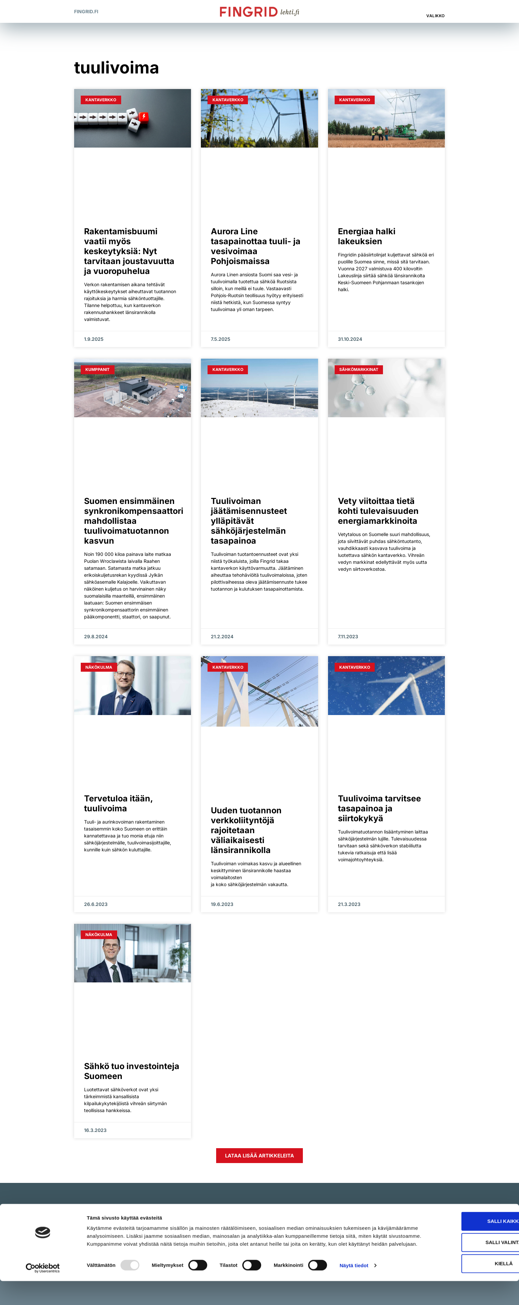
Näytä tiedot (354, 1292)
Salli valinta (464, 1261)
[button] (408, 11)
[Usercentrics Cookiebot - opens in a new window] (43, 1292)
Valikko (435, 15)
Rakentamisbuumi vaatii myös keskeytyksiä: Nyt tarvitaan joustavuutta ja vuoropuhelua (129, 251)
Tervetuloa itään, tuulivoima (118, 803)
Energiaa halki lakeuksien (367, 236)
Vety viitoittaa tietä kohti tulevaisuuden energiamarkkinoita (378, 511)
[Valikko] (436, 8)
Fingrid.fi (86, 11)
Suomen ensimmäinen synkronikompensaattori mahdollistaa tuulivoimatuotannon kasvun (133, 521)
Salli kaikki (463, 1239)
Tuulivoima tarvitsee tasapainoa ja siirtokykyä (379, 808)
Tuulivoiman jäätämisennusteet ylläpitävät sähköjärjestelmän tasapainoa (249, 521)
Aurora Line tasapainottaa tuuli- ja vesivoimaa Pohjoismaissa (256, 246)
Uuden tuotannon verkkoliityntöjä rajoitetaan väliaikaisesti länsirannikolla (246, 830)
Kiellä (464, 1282)
